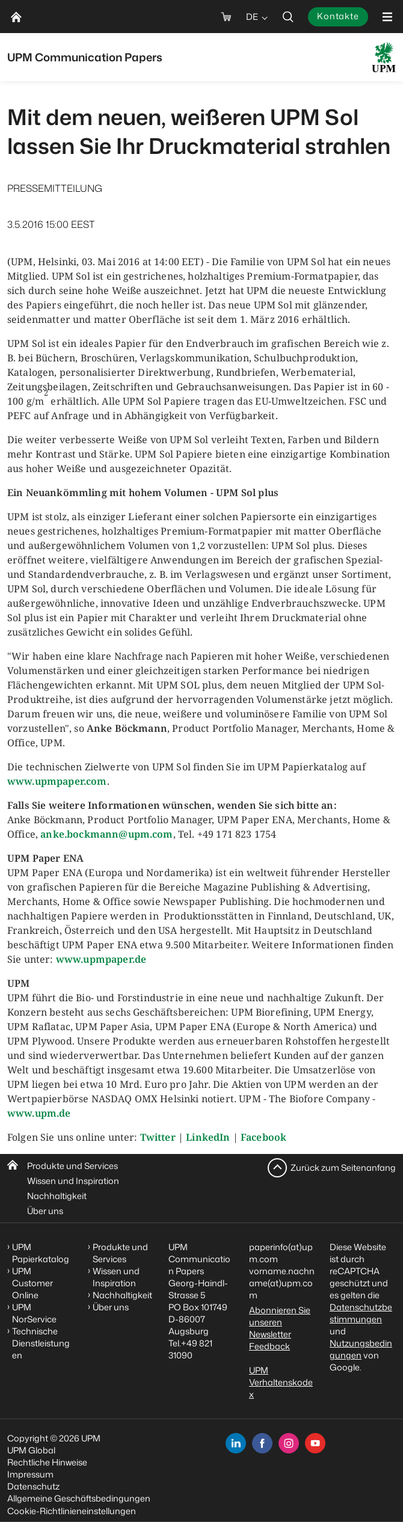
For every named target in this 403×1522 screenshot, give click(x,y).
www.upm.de (39, 1113)
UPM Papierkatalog (40, 1253)
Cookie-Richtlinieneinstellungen (71, 1511)
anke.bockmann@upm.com (106, 834)
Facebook (263, 1137)
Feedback (269, 1346)
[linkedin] (236, 1443)
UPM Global (31, 1450)
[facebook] (262, 1443)
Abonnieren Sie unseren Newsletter (279, 1322)
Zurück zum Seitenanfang (343, 1167)
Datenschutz (33, 1486)
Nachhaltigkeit (57, 1195)
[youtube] (315, 1443)
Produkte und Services (72, 1165)
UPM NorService (34, 1313)
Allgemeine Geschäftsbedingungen (78, 1498)
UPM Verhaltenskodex (281, 1382)
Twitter (158, 1137)
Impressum (30, 1474)
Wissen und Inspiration (73, 1180)
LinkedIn (208, 1137)
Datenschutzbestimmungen (361, 1313)
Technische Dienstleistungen (41, 1343)
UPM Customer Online (32, 1283)
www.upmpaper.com (57, 781)
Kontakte (338, 16)
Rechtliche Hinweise (47, 1462)
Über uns (45, 1210)
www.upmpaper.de (101, 959)
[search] (288, 16)
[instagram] (288, 1443)
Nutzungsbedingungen (361, 1349)
